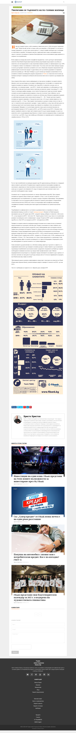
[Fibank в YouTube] (40, 677)
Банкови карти (38, 701)
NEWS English (38, 724)
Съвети (38, 720)
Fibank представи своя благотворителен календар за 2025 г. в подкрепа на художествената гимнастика (38, 600)
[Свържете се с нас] (27, 677)
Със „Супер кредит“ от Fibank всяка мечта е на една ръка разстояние (35, 520)
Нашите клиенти (38, 706)
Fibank (45, 73)
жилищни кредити (38, 212)
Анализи (15, 7)
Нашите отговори (38, 708)
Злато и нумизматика (38, 703)
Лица (38, 692)
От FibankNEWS (38, 722)
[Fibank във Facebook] (31, 677)
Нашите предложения (38, 694)
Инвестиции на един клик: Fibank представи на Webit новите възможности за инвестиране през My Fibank (37, 480)
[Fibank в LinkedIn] (48, 677)
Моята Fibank (38, 685)
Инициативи (16, 448)
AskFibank (38, 711)
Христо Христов (32, 416)
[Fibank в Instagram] (44, 677)
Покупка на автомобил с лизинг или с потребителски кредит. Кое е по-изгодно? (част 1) (37, 559)
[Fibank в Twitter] (35, 677)
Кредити (19, 7)
